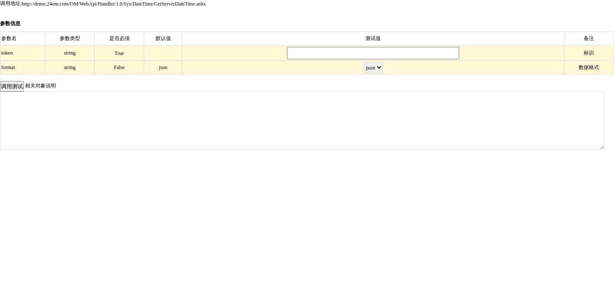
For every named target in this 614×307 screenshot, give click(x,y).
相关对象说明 (40, 86)
